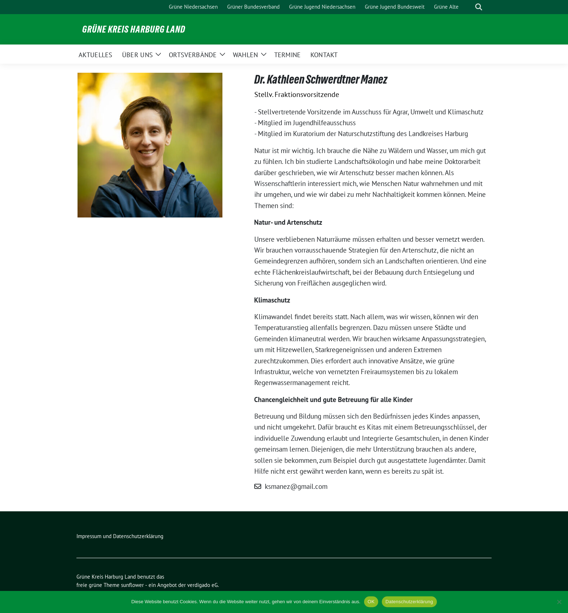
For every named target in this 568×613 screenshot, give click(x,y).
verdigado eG (202, 585)
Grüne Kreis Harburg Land (133, 29)
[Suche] (468, 7)
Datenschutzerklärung (409, 601)
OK (371, 601)
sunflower (132, 585)
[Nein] (559, 601)
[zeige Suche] (479, 7)
